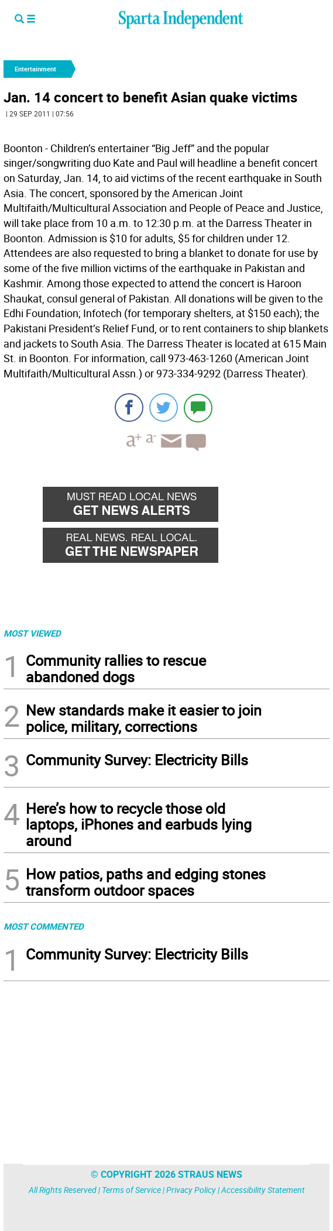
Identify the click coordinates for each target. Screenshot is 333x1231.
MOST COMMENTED (44, 926)
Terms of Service (131, 1189)
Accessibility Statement (263, 1189)
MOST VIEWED (32, 633)
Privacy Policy (191, 1189)
